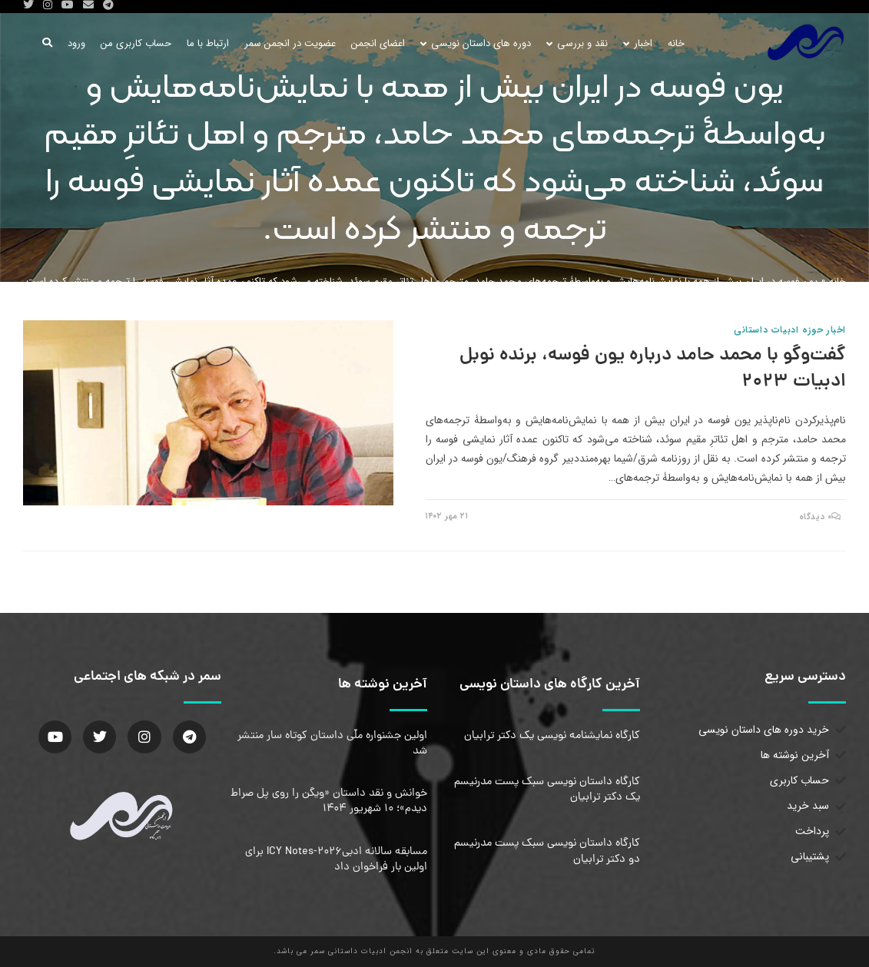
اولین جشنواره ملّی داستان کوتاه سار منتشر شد (332, 743)
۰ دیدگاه (815, 517)
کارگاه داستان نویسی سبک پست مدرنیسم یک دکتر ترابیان (547, 789)
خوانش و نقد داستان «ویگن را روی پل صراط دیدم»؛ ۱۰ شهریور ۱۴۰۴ (329, 801)
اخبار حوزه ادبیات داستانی (790, 330)
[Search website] (47, 43)
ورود (76, 43)
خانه (837, 281)
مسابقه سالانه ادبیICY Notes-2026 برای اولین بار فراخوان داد (336, 859)
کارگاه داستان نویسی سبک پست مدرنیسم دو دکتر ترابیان (547, 851)
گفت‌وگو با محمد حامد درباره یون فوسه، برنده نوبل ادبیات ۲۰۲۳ (652, 369)
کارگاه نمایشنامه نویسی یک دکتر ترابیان (552, 735)
